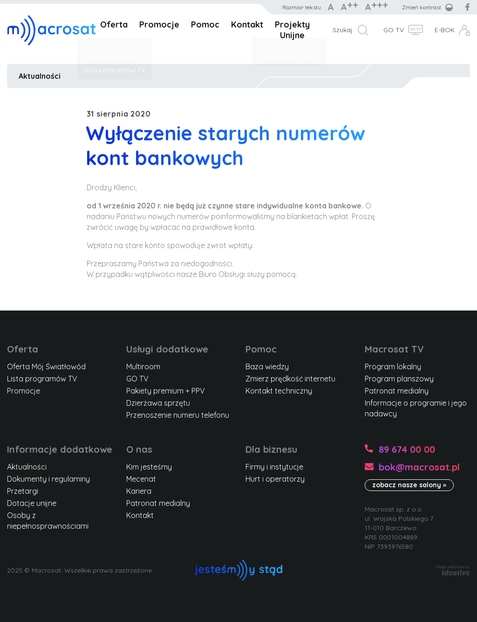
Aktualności (40, 76)
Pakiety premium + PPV (165, 390)
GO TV (393, 30)
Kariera (138, 491)
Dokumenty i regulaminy (48, 479)
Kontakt (247, 24)
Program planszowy (399, 378)
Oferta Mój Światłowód (46, 366)
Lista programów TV (42, 378)
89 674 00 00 (407, 449)
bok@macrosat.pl (419, 467)
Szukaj (343, 30)
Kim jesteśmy (149, 466)
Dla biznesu (271, 449)
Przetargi (22, 491)
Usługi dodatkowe (167, 349)
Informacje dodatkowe (59, 449)
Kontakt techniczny (278, 390)
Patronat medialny (397, 390)
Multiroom (143, 366)
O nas (139, 449)
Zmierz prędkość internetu (290, 378)
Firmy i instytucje (274, 466)
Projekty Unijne (292, 30)
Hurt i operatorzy (275, 479)
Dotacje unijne (31, 503)
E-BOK (445, 30)
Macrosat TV (394, 349)
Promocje (159, 24)
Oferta (114, 24)
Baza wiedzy (267, 366)
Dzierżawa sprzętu (158, 403)
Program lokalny (393, 366)
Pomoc (205, 24)
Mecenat (141, 479)
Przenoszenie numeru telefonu (177, 415)
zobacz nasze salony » (409, 485)
